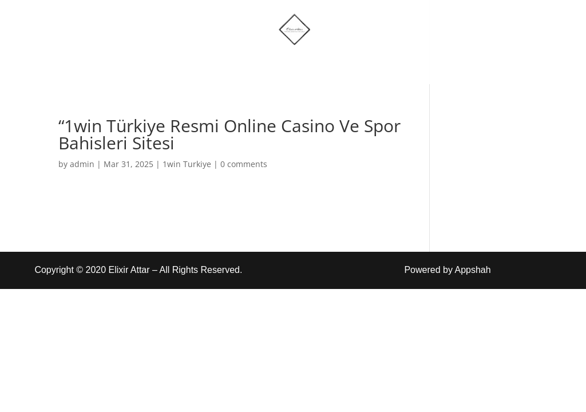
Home (175, 64)
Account (346, 64)
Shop (227, 64)
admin (82, 164)
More (277, 64)
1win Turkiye (187, 164)
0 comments (243, 164)
